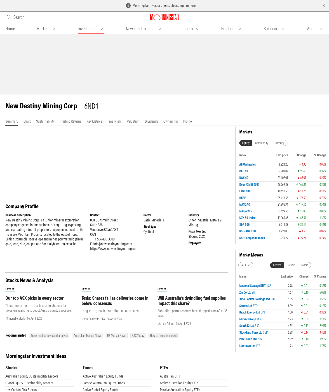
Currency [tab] (279, 143)
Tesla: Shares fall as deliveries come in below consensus (115, 305)
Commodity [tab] (261, 143)
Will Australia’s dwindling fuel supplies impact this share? (191, 305)
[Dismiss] (323, 5)
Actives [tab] (277, 265)
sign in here (188, 5)
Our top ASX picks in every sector (34, 302)
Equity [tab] (245, 143)
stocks (10, 293)
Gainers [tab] (291, 265)
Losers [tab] (304, 265)
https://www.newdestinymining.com (114, 253)
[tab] (10, 28)
